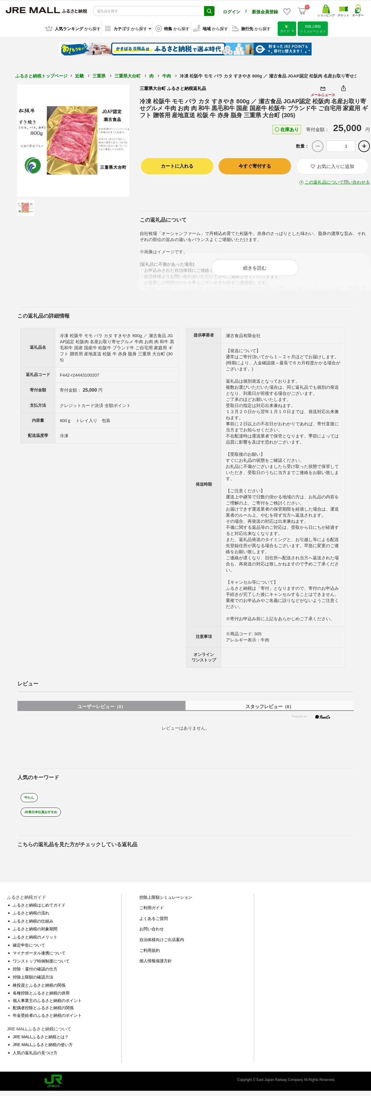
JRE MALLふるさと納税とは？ (41, 1041)
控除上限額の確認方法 (33, 982)
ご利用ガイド (151, 912)
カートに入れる (177, 165)
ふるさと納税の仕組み (33, 926)
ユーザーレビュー (101, 711)
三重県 (99, 75)
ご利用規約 (149, 955)
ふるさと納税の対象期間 (35, 934)
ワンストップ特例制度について (41, 966)
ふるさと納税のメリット (35, 942)
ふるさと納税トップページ (41, 75)
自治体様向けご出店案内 (161, 944)
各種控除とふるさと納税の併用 (41, 998)
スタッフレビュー (269, 711)
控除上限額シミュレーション (165, 902)
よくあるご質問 (153, 923)
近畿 (79, 75)
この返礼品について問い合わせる (337, 181)
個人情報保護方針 (155, 965)
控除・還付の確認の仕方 (35, 974)
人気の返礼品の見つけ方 (35, 1057)
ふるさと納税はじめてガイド (39, 909)
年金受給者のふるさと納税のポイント (47, 1020)
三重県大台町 (127, 75)
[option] (73, 140)
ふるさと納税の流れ (31, 918)
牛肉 (166, 75)
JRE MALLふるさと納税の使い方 (43, 1049)
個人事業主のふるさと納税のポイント (47, 1005)
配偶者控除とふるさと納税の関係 (43, 1012)
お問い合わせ (151, 934)
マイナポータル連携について (39, 958)
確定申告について (29, 949)
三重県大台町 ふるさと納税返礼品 (173, 87)
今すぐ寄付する (255, 165)
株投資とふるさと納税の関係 (39, 990)
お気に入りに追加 (332, 165)
